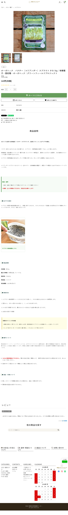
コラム (14, 471)
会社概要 (14, 467)
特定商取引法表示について (27, 475)
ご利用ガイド (27, 467)
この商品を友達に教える (9, 120)
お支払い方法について (8, 449)
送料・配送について (25, 449)
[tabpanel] (34, 31)
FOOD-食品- (4, 476)
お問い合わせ (17, 100)
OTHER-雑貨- (5, 475)
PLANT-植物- (5, 471)
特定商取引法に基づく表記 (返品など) (13, 118)
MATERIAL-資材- (6, 473)
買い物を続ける (6, 122)
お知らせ (14, 469)
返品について (40, 448)
